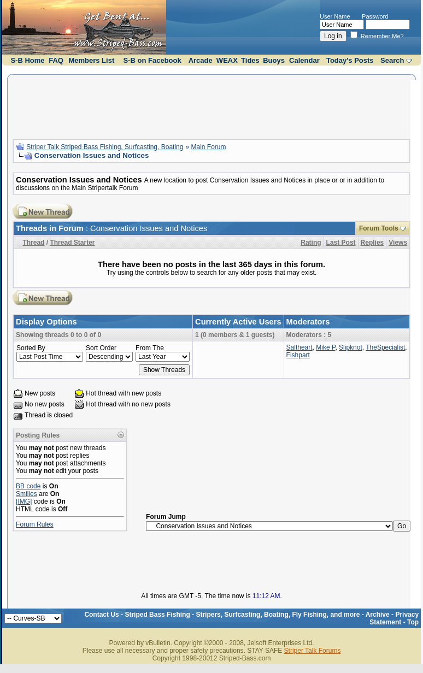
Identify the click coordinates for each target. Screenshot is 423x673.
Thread (33, 242)
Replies (372, 242)
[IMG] (24, 501)
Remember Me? (377, 36)
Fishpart (298, 355)
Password (375, 16)
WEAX (227, 60)
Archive (378, 614)
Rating (311, 242)
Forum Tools (378, 228)
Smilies (26, 494)
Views (398, 242)
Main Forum (208, 147)
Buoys (274, 60)
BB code (28, 486)
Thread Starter (72, 242)
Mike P (325, 347)
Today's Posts (350, 60)
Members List (91, 60)
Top (413, 622)
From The (150, 348)
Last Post (341, 242)
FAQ (56, 60)
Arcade (201, 60)
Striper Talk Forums (312, 650)
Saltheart (299, 347)
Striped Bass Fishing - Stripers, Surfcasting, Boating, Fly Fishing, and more (242, 614)
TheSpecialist (385, 347)
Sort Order (101, 348)
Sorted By (30, 348)
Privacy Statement (394, 618)
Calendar (304, 60)
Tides (250, 60)
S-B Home (27, 60)
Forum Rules (35, 524)
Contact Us (101, 614)
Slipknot (350, 347)
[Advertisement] (211, 105)
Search (392, 60)
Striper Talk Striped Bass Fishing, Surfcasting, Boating (104, 147)
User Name (335, 16)
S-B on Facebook (152, 60)
